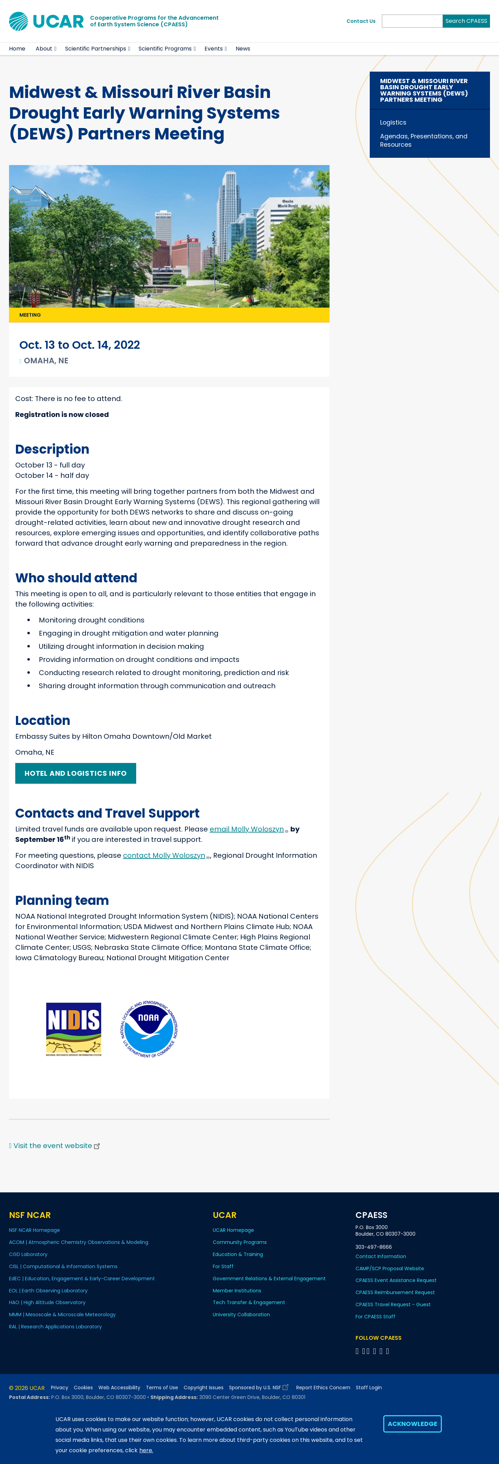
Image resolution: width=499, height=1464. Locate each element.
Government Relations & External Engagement (269, 1278)
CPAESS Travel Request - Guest (393, 1304)
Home (17, 49)
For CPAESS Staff (375, 1316)
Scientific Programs (165, 49)
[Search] (412, 21)
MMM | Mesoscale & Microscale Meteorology (62, 1314)
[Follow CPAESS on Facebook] (358, 1351)
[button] (55, 49)
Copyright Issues (204, 1387)
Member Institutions (237, 1290)
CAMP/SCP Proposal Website (390, 1268)
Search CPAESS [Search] (466, 21)
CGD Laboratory (28, 1254)
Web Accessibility (119, 1387)
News (243, 49)
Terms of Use (162, 1387)
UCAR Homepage (233, 1230)
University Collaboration (241, 1314)
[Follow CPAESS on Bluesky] (363, 1351)
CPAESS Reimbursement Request (395, 1292)
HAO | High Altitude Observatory (47, 1302)
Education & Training (238, 1254)
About (44, 49)
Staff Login (369, 1387)
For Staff (223, 1266)
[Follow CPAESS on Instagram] (382, 1351)
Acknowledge (412, 1423)
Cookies (83, 1387)
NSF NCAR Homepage (34, 1230)
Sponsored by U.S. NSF (260, 1386)
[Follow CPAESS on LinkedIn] (375, 1351)
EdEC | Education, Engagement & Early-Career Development (82, 1278)
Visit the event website (58, 1146)
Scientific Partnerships (95, 49)
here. (146, 1450)
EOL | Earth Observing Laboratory (48, 1290)
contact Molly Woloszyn (166, 855)
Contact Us (361, 21)
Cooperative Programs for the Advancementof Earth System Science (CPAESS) (154, 21)
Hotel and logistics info (76, 773)
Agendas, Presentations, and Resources (423, 140)
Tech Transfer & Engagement (249, 1302)
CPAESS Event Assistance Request (396, 1280)
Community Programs (240, 1242)
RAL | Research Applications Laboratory (55, 1326)
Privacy (59, 1387)
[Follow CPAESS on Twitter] (369, 1351)
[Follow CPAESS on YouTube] (388, 1351)
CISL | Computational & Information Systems (63, 1266)
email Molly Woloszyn (249, 829)
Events (213, 49)
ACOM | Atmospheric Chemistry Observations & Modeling (78, 1242)
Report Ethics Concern (323, 1387)
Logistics (393, 122)
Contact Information (381, 1256)
